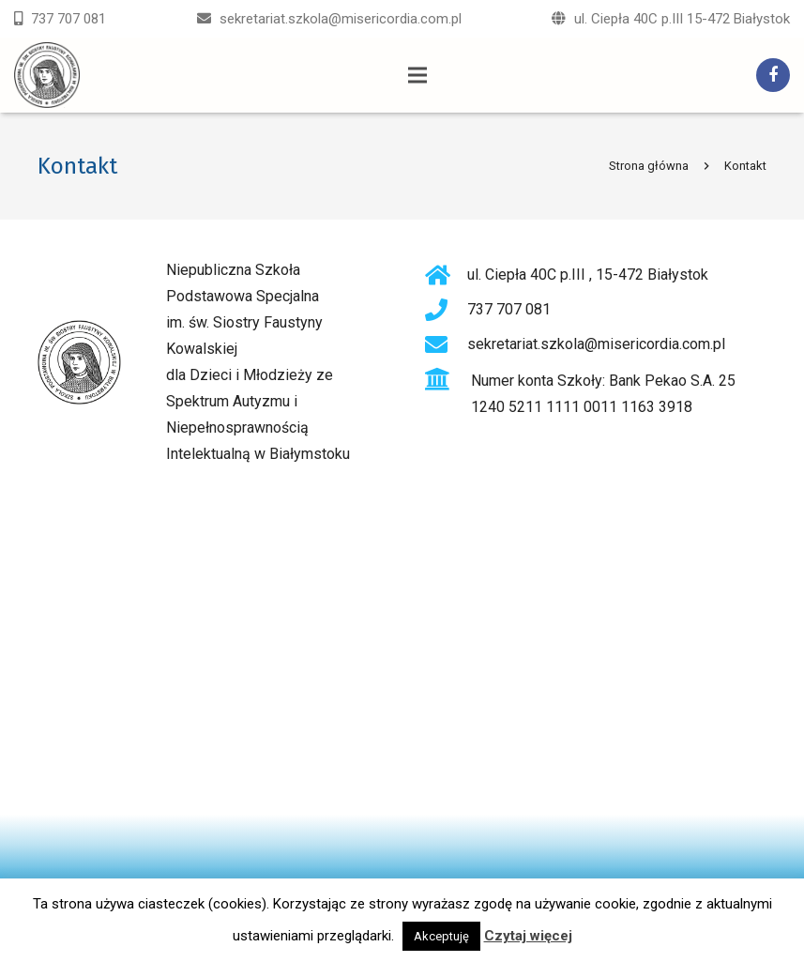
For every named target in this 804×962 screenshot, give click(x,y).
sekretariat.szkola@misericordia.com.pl (341, 18)
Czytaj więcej (528, 935)
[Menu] (418, 75)
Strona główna (649, 166)
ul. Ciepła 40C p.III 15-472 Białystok (682, 18)
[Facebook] (773, 75)
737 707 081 (68, 18)
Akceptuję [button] (441, 936)
